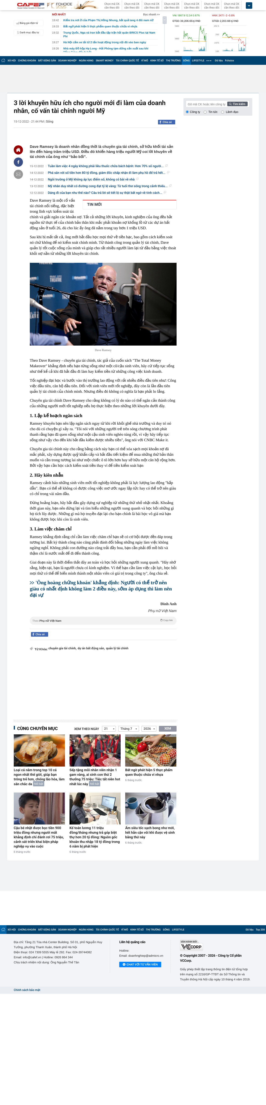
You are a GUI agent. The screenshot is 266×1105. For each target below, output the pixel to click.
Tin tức (213, 112)
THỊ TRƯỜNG (173, 60)
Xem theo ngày (86, 729)
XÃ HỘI (12, 60)
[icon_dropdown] (249, 5)
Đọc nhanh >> (151, 14)
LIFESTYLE (198, 60)
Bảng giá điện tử (26, 23)
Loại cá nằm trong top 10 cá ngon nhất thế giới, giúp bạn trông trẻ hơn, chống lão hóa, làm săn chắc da (39, 777)
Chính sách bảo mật (27, 990)
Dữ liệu (219, 60)
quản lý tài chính (117, 648)
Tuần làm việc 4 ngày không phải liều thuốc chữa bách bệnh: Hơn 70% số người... (108, 166)
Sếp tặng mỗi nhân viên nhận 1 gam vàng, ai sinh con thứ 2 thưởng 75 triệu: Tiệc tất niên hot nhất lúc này (94, 777)
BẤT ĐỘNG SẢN (47, 60)
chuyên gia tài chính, (62, 648)
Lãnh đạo (232, 112)
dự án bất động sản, (91, 648)
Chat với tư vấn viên (140, 964)
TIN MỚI (94, 204)
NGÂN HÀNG (86, 60)
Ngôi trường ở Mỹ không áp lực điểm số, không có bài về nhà (93, 179)
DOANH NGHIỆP (67, 60)
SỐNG (186, 60)
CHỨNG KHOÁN (27, 60)
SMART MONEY (105, 60)
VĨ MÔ (144, 60)
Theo (103, 620)
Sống (49, 121)
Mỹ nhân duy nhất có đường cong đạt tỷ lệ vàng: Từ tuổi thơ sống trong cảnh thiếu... (110, 186)
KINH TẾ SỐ (157, 60)
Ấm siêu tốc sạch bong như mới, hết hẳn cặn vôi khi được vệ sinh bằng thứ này (150, 832)
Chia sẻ (167, 122)
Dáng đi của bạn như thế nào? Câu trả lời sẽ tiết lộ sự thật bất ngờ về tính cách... (107, 193)
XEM (167, 728)
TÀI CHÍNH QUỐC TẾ (127, 60)
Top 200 (260, 929)
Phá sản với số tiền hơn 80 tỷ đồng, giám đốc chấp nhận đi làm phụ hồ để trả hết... (108, 173)
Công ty (195, 112)
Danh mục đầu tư (27, 32)
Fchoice (229, 60)
